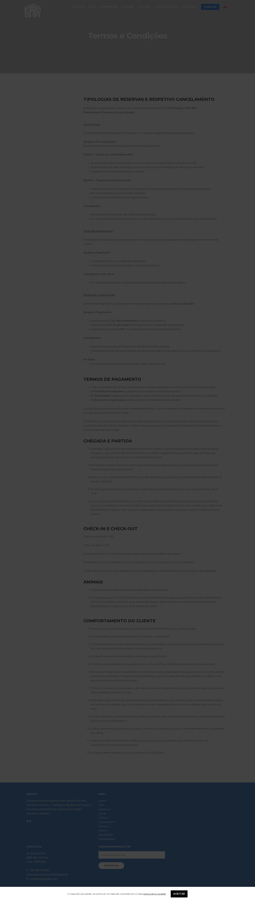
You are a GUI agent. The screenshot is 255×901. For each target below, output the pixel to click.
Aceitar (179, 894)
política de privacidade (154, 893)
